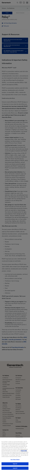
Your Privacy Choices (15, 459)
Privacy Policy (24, 450)
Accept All (15, 468)
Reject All (15, 463)
